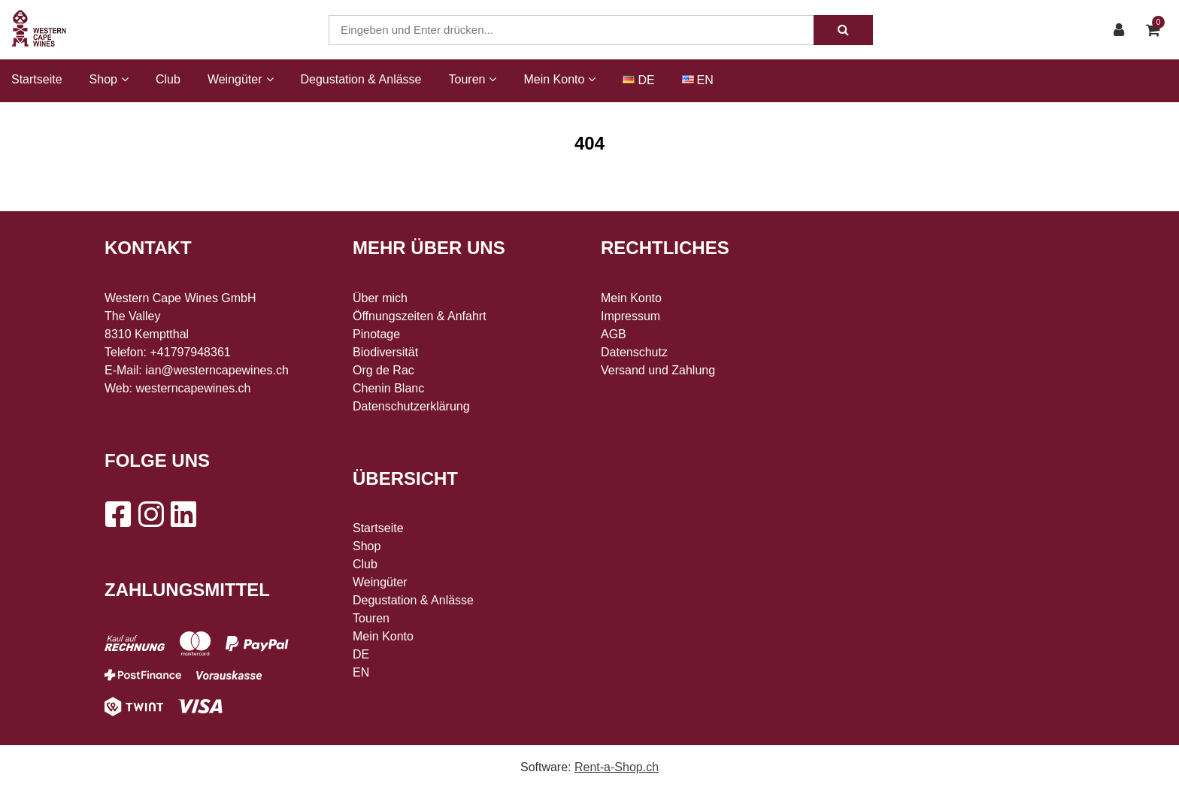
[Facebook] (117, 514)
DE (646, 80)
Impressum (630, 316)
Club (168, 79)
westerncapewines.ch (193, 388)
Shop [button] (109, 79)
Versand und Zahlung (658, 370)
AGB (613, 334)
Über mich (380, 298)
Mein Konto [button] (559, 79)
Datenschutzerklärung (411, 406)
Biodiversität (385, 352)
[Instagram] (150, 514)
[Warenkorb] (1157, 30)
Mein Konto (383, 636)
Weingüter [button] (241, 79)
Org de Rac (383, 370)
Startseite (36, 79)
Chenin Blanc (388, 388)
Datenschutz (634, 352)
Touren (371, 618)
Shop (366, 546)
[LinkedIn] (183, 514)
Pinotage (376, 334)
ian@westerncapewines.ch (217, 370)
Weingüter (380, 582)
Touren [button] (473, 79)
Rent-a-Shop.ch (616, 767)
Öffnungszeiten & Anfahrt (419, 316)
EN (705, 80)
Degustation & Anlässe (361, 79)
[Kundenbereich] (1123, 30)
